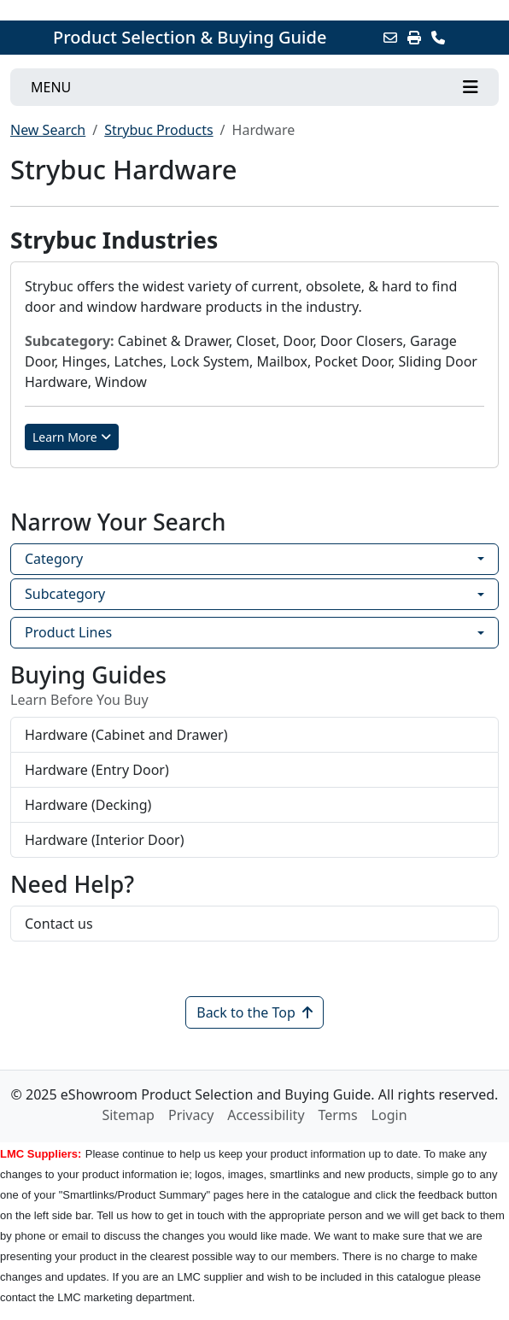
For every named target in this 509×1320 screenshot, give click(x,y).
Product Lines (68, 632)
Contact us (59, 923)
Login (389, 1115)
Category (54, 558)
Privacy (191, 1115)
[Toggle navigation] (254, 87)
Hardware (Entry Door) (97, 769)
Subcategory (65, 593)
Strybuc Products (158, 129)
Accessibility (265, 1115)
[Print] (414, 37)
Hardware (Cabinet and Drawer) (126, 734)
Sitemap (128, 1115)
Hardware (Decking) (88, 804)
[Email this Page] (390, 37)
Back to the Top (254, 1012)
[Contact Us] (438, 37)
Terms (338, 1115)
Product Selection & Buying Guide (189, 37)
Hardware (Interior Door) (104, 839)
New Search (47, 129)
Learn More (71, 437)
